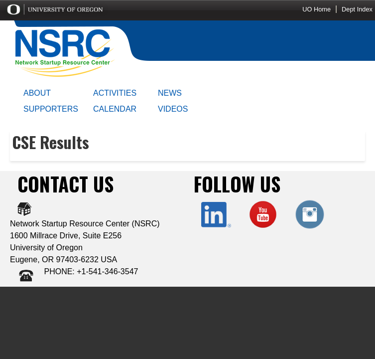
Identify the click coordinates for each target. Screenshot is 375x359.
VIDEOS (173, 109)
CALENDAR (114, 109)
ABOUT (37, 93)
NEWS (170, 93)
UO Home (316, 9)
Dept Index (357, 9)
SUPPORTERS (50, 109)
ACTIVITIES (114, 93)
